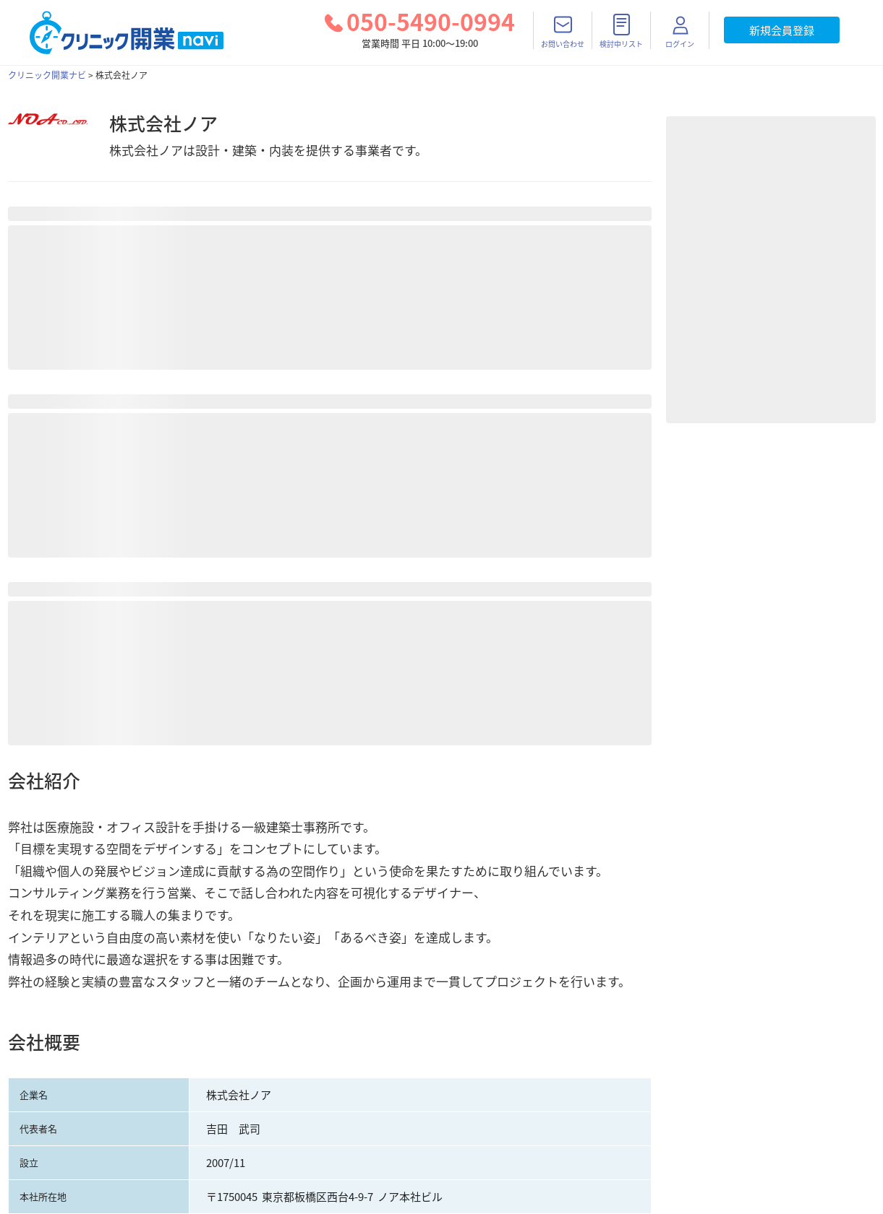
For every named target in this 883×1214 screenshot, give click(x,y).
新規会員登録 (781, 30)
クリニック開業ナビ (47, 75)
